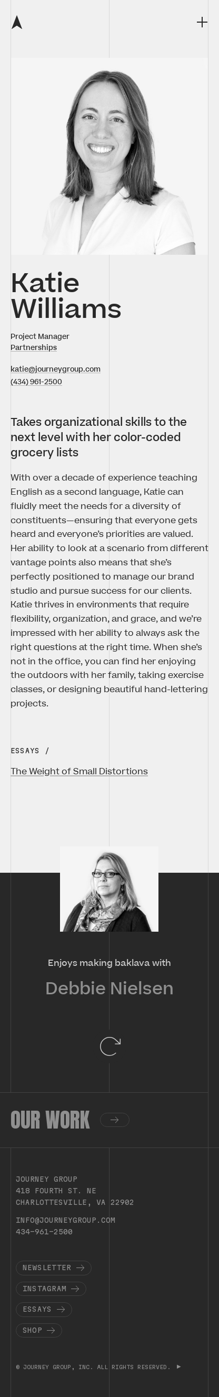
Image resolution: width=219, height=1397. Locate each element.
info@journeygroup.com (65, 1220)
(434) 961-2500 (36, 382)
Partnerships (34, 348)
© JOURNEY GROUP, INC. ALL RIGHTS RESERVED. (95, 1367)
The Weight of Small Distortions (79, 771)
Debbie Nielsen (109, 989)
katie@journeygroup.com (56, 369)
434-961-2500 (44, 1232)
